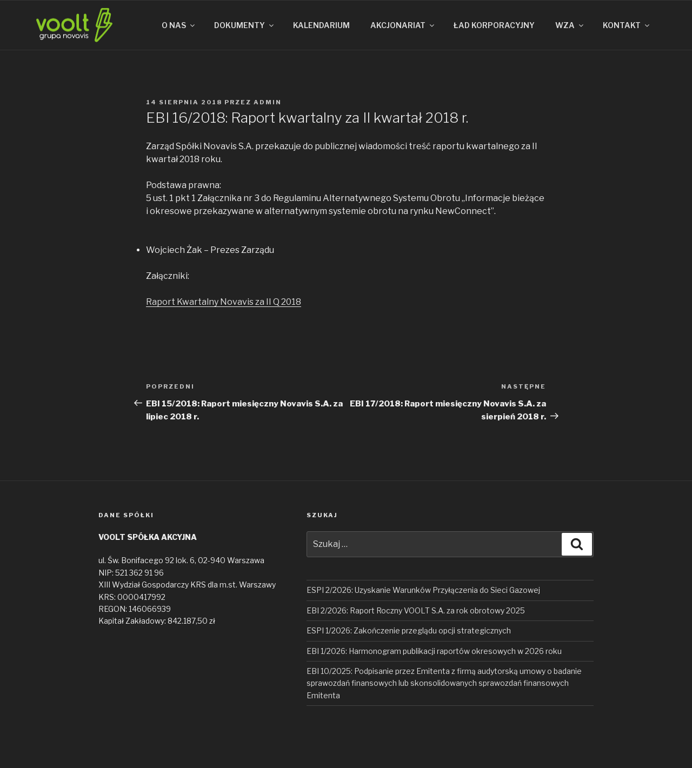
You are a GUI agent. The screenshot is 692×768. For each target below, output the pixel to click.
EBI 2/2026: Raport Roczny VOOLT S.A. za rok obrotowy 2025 (416, 610)
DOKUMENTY (244, 25)
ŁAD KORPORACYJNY (494, 25)
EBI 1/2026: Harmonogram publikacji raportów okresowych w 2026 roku (434, 651)
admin (268, 102)
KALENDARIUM (321, 25)
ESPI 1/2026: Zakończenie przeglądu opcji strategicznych (409, 630)
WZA (570, 25)
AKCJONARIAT (403, 25)
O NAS (179, 25)
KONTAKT (627, 25)
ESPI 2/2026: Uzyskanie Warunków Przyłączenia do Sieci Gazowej (423, 590)
